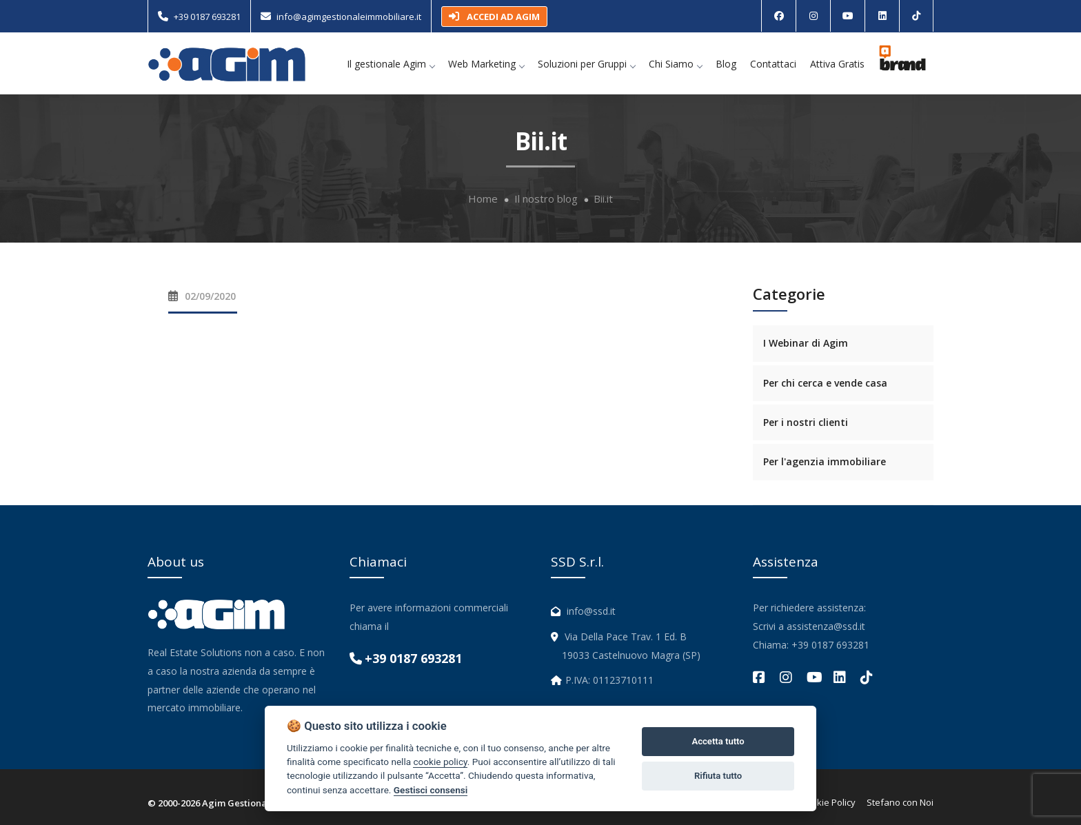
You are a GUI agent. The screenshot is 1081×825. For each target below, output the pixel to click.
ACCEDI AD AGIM (494, 16)
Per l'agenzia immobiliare (824, 461)
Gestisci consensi (430, 789)
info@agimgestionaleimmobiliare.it (348, 16)
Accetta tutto (717, 741)
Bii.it (603, 199)
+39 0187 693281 (207, 16)
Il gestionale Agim (390, 63)
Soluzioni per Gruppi (586, 63)
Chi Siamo (675, 63)
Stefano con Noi (900, 802)
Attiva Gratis (837, 63)
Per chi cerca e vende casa (825, 382)
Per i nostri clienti (805, 422)
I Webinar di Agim (805, 342)
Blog (726, 63)
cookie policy (440, 761)
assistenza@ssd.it (826, 626)
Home (483, 199)
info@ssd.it (591, 611)
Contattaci (773, 63)
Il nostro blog (546, 199)
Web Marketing (486, 63)
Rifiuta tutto (718, 776)
